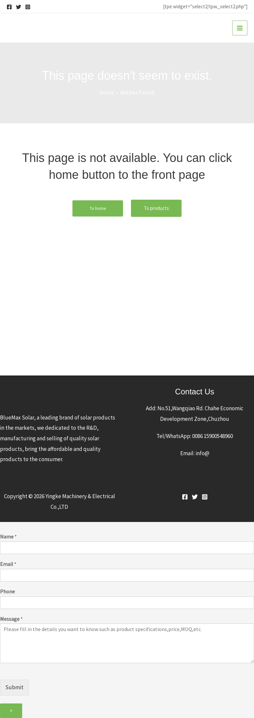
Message (11, 619)
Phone (7, 591)
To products (156, 208)
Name (8, 536)
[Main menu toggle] (239, 28)
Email (8, 564)
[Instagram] (27, 7)
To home (98, 208)
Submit (14, 687)
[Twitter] (18, 7)
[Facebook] (9, 7)
